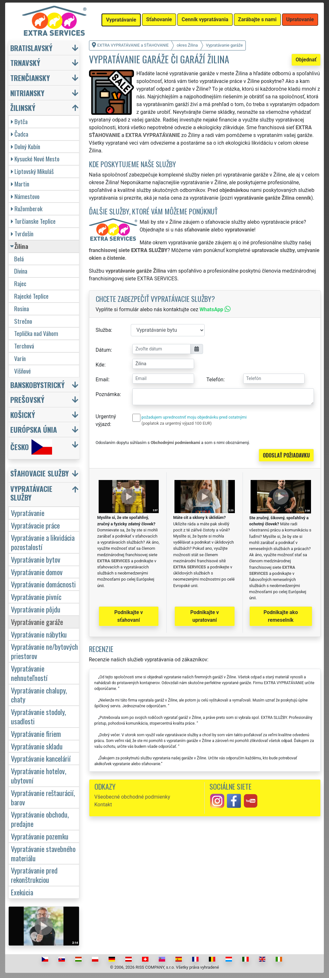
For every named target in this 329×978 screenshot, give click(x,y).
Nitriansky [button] (27, 92)
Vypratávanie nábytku (39, 634)
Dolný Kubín (25, 146)
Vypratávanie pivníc (36, 596)
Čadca (19, 134)
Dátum (103, 350)
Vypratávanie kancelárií (41, 758)
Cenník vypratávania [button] (205, 19)
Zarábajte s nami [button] (257, 19)
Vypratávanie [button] (121, 20)
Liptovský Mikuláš (32, 171)
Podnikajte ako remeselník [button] (280, 616)
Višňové (22, 371)
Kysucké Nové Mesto (35, 158)
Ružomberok (26, 208)
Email (102, 379)
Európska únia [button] (33, 429)
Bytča (19, 121)
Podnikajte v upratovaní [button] (204, 616)
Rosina (21, 308)
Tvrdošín (22, 233)
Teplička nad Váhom (36, 333)
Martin (20, 183)
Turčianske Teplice (33, 221)
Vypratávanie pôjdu (35, 609)
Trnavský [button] (25, 62)
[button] (44, 475)
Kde (100, 365)
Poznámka (108, 394)
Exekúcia (22, 892)
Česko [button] (31, 447)
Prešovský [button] (27, 399)
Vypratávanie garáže (37, 621)
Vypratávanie (27, 512)
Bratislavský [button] (31, 47)
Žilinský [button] (22, 107)
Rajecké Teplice (31, 296)
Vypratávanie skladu (37, 746)
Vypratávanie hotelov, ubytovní (38, 775)
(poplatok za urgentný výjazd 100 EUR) (177, 423)
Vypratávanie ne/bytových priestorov (44, 651)
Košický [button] (22, 414)
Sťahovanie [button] (159, 19)
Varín (20, 358)
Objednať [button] (306, 60)
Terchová (24, 345)
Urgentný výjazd (106, 420)
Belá (19, 258)
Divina (20, 271)
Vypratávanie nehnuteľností (29, 673)
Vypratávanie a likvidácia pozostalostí (43, 542)
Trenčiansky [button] (30, 77)
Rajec (20, 283)
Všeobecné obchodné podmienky (132, 797)
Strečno (23, 321)
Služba (103, 330)
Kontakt (103, 804)
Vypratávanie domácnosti (43, 584)
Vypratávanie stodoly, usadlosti (38, 716)
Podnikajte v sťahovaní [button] (128, 616)
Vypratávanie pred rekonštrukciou (34, 875)
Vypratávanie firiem (36, 733)
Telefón (214, 379)
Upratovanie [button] (300, 19)
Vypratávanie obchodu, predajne (40, 819)
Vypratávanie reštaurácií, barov (43, 797)
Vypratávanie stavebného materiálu (43, 853)
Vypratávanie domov (37, 571)
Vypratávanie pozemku (39, 836)
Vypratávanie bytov (35, 559)
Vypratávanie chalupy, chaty (39, 695)
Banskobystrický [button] (37, 384)
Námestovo (25, 196)
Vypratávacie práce (35, 525)
